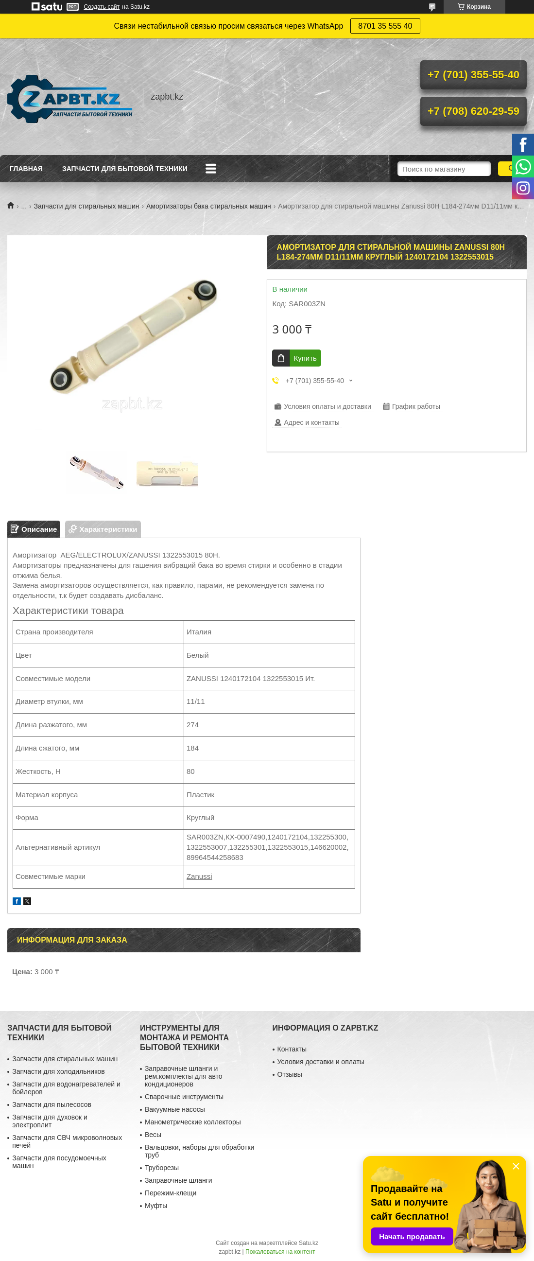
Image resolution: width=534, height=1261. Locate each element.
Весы (153, 1134)
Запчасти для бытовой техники (125, 169)
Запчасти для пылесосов (51, 1104)
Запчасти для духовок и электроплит (49, 1121)
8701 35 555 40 (385, 26)
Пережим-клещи (170, 1193)
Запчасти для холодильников (58, 1071)
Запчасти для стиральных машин (86, 206)
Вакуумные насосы (175, 1109)
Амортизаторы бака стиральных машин (208, 206)
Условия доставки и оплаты (320, 1062)
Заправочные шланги (178, 1180)
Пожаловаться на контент (280, 1251)
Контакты (292, 1049)
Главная (26, 169)
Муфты (156, 1205)
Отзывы (289, 1074)
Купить (304, 358)
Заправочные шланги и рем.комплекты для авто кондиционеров (184, 1076)
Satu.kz (308, 1243)
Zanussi (199, 876)
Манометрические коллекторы (193, 1122)
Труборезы (162, 1168)
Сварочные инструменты (184, 1097)
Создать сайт (102, 6)
